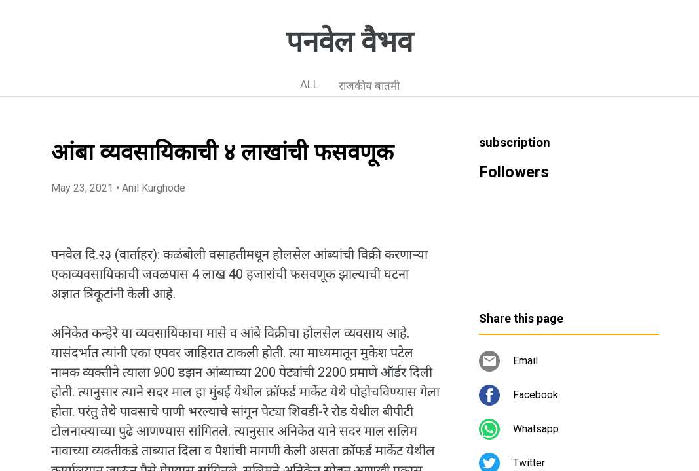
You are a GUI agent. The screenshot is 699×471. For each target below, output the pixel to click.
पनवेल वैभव (349, 42)
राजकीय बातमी (369, 85)
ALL (309, 84)
